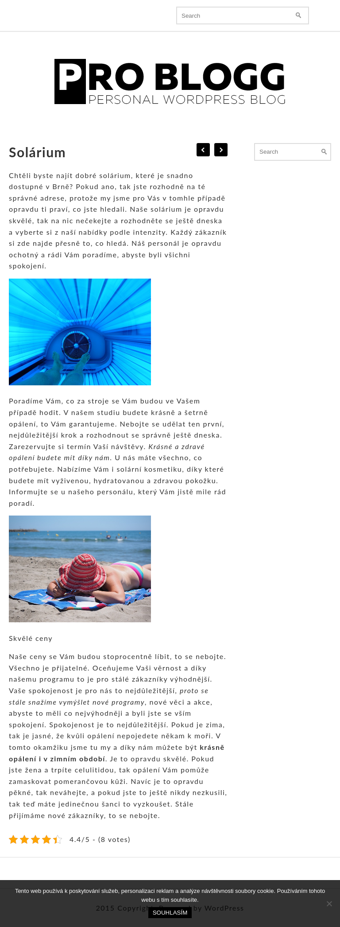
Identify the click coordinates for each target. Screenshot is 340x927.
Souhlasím (170, 912)
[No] (329, 903)
